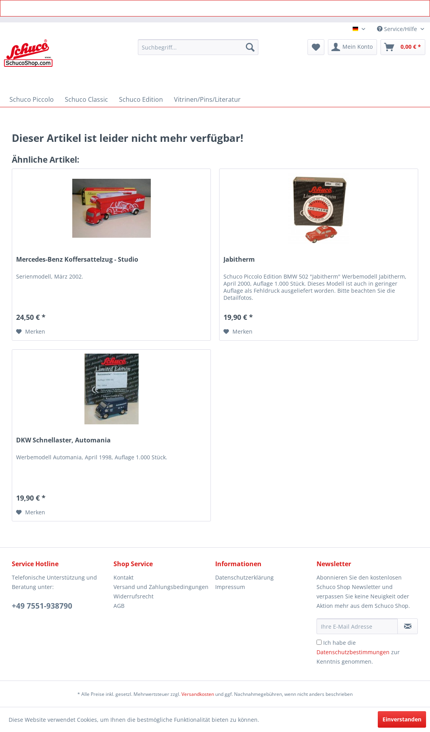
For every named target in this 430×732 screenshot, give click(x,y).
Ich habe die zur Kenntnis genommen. (358, 652)
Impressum (230, 587)
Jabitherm (239, 259)
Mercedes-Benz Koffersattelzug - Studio (77, 259)
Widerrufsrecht (133, 596)
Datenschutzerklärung (244, 577)
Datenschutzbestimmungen (353, 652)
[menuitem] (198, 47)
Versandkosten (197, 694)
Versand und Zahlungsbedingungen (161, 587)
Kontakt (123, 577)
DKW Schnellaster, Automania (63, 440)
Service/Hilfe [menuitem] (398, 29)
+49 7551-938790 (42, 606)
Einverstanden (401, 719)
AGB (118, 605)
